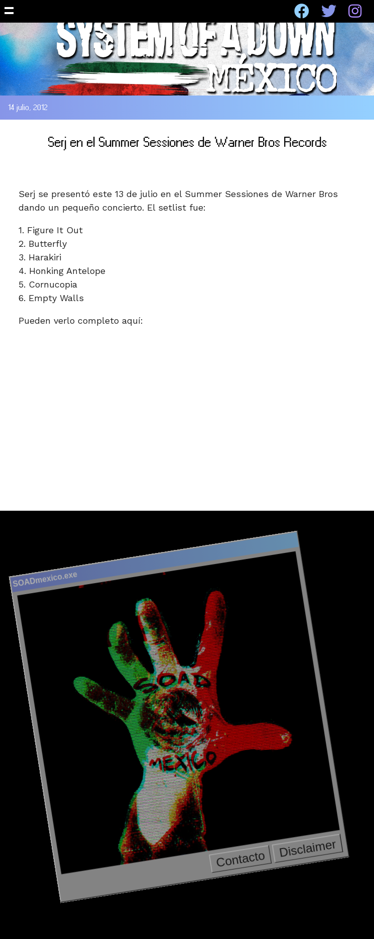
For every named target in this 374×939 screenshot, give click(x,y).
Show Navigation (9, 10)
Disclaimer (290, 851)
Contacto (228, 857)
